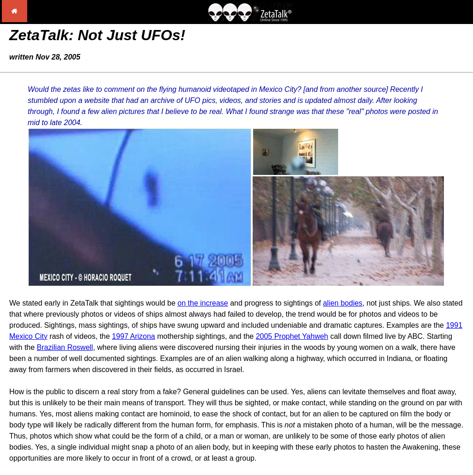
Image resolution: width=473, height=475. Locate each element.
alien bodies (342, 303)
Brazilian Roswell (65, 347)
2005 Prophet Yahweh (292, 336)
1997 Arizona (133, 336)
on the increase (202, 303)
